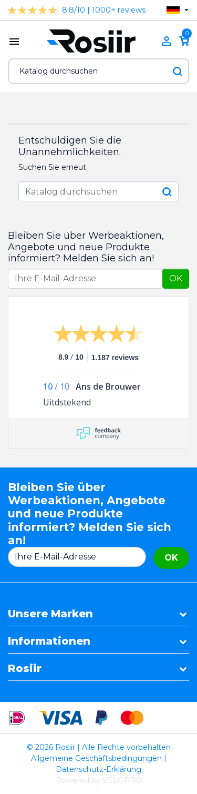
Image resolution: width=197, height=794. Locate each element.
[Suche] (98, 71)
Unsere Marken (50, 613)
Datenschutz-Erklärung (98, 769)
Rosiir (25, 668)
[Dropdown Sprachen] (177, 10)
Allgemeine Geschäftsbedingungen (96, 758)
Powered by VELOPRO (99, 780)
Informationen (49, 641)
